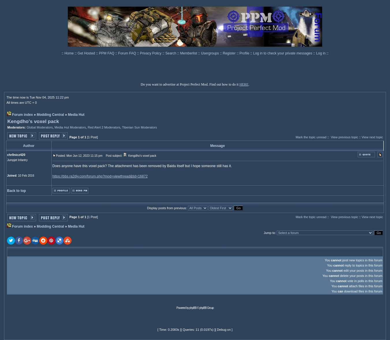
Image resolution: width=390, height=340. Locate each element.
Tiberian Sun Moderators (139, 127)
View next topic (372, 137)
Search (171, 53)
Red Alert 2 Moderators (104, 127)
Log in (321, 53)
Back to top (16, 191)
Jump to (269, 233)
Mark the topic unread (311, 137)
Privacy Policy (151, 53)
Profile (245, 53)
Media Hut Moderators (70, 127)
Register (230, 53)
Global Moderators (40, 127)
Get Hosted (87, 53)
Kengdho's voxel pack (33, 121)
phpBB (193, 307)
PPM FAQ (107, 53)
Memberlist (189, 53)
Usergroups (210, 53)
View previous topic (344, 137)
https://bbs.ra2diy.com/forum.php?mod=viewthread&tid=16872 (100, 176)
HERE (243, 84)
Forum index (22, 115)
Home (69, 53)
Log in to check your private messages (283, 53)
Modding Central (50, 115)
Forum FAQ (127, 53)
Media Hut (76, 115)
